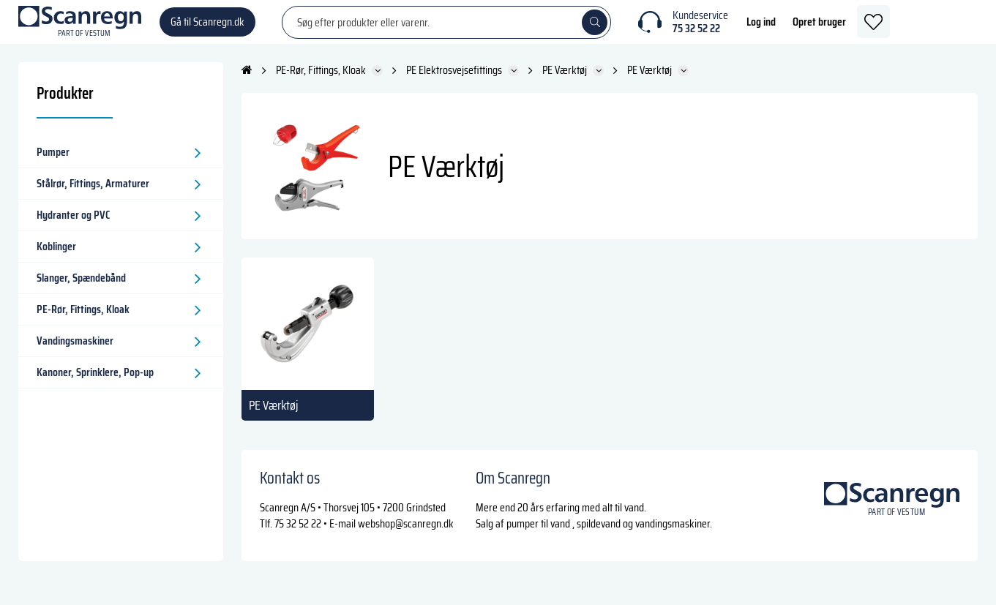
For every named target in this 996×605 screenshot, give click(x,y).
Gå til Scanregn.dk (207, 29)
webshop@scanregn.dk (406, 538)
